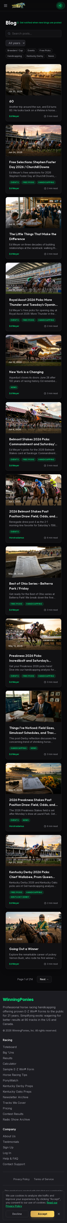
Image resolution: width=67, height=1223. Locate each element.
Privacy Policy (21, 1179)
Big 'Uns (8, 1052)
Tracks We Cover (14, 1102)
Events (31, 50)
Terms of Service (44, 1179)
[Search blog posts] (33, 33)
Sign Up (8, 1147)
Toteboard (10, 1047)
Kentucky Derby (35, 56)
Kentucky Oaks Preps (17, 1091)
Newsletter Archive (15, 1097)
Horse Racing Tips (15, 1075)
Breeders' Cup (15, 50)
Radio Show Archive (16, 1119)
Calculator (9, 1063)
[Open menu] (5, 5)
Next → (44, 979)
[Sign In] (60, 5)
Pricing (7, 1108)
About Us (9, 1136)
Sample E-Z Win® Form (18, 1069)
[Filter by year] (15, 43)
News (51, 56)
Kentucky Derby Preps (18, 1086)
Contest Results (13, 1114)
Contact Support (14, 1164)
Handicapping (15, 56)
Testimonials (11, 1142)
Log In (7, 1153)
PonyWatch (10, 1080)
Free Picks (45, 50)
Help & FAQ (10, 1158)
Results (7, 1058)
